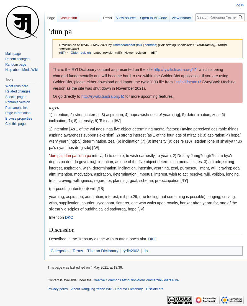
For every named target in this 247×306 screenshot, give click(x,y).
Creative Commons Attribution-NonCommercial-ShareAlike (135, 280)
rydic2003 (130, 251)
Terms (78, 251)
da (145, 251)
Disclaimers (154, 289)
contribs (150, 45)
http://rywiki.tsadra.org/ (173, 69)
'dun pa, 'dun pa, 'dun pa (70, 155)
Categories (60, 251)
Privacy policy (58, 289)
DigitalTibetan (185, 82)
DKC (69, 217)
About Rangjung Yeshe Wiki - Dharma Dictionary (107, 289)
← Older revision (78, 52)
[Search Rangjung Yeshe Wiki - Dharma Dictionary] (220, 17)
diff (62, 52)
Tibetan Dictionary (102, 251)
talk (139, 45)
